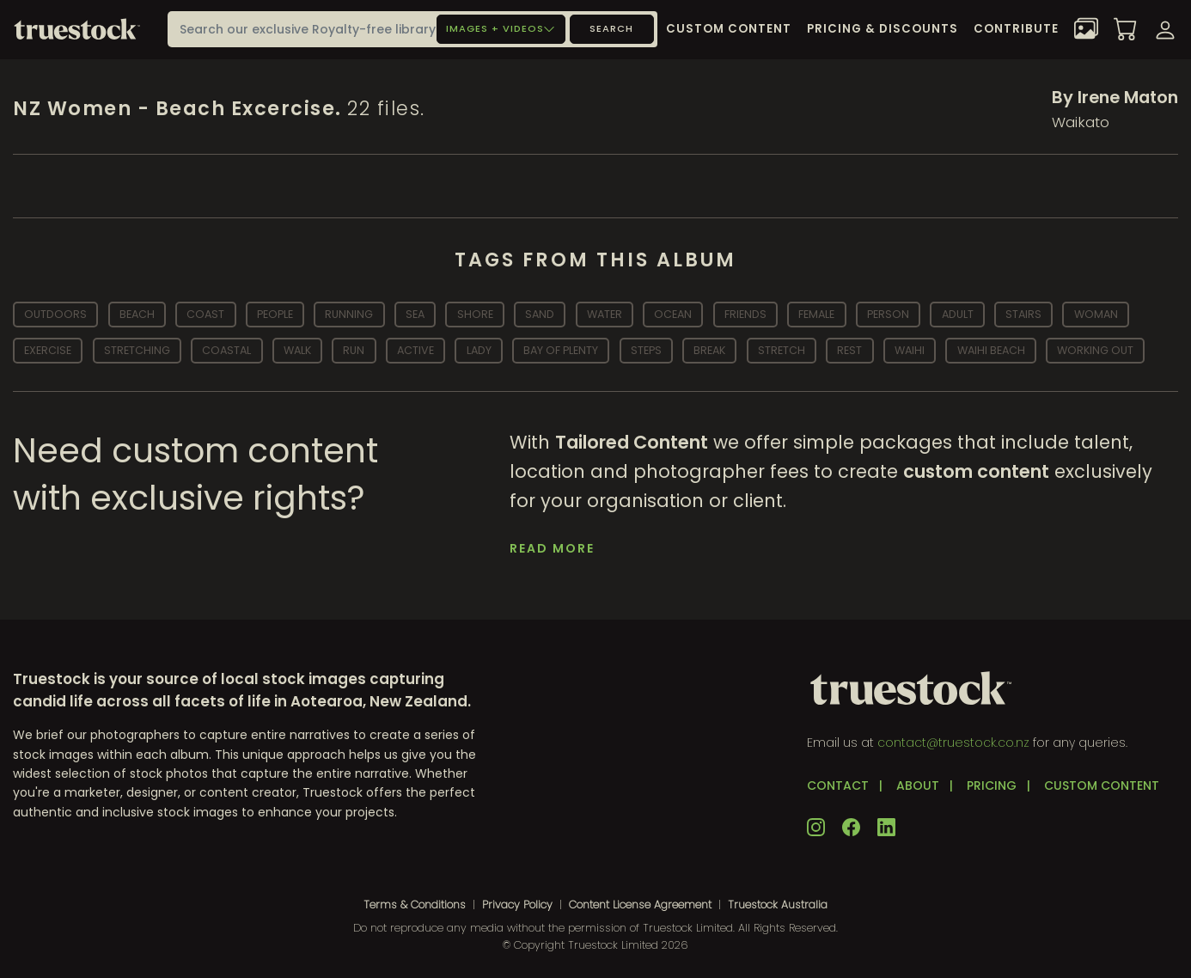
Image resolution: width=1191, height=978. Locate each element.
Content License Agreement (640, 904)
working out (1095, 350)
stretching (137, 350)
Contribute (1016, 29)
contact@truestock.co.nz (953, 742)
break (709, 350)
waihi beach (991, 350)
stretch (781, 350)
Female (816, 314)
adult (958, 314)
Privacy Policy (517, 904)
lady (479, 350)
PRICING (992, 785)
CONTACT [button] (838, 785)
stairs (1023, 314)
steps (646, 350)
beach (137, 314)
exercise (47, 350)
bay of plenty (560, 350)
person (888, 314)
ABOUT (917, 785)
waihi (910, 350)
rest (849, 350)
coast (205, 314)
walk (297, 350)
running (349, 314)
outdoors (55, 314)
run (353, 350)
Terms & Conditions (414, 904)
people (275, 314)
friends (745, 314)
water (604, 314)
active (415, 350)
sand (539, 314)
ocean (673, 314)
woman (1096, 314)
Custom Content (728, 29)
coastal (226, 350)
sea (415, 314)
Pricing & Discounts (882, 29)
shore (475, 314)
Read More (552, 548)
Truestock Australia (778, 904)
